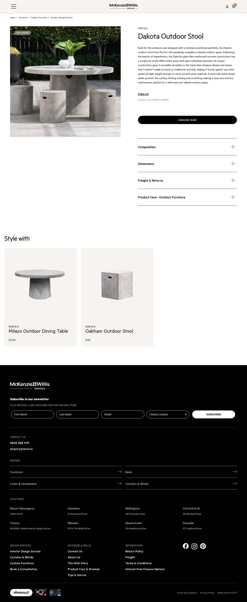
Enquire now (187, 120)
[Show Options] (186, 414)
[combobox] (167, 414)
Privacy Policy (207, 592)
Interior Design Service (25, 551)
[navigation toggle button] (13, 6)
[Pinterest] (203, 546)
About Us (74, 557)
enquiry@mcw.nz (21, 449)
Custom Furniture (22, 563)
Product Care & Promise (84, 569)
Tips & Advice (77, 575)
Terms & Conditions (138, 563)
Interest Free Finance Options (145, 569)
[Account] (227, 6)
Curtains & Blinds (21, 557)
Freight (130, 557)
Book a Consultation (23, 569)
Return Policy (134, 551)
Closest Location (156, 407)
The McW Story (78, 563)
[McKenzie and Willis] (124, 6)
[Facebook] (186, 546)
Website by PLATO (227, 592)
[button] (233, 6)
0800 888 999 (19, 443)
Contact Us (75, 551)
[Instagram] (194, 546)
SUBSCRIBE (213, 414)
